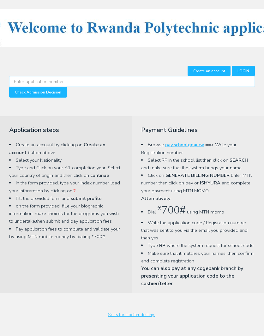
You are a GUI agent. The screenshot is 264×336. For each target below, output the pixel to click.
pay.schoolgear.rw (184, 144)
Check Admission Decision (38, 92)
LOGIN (243, 71)
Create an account (209, 71)
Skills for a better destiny (131, 315)
